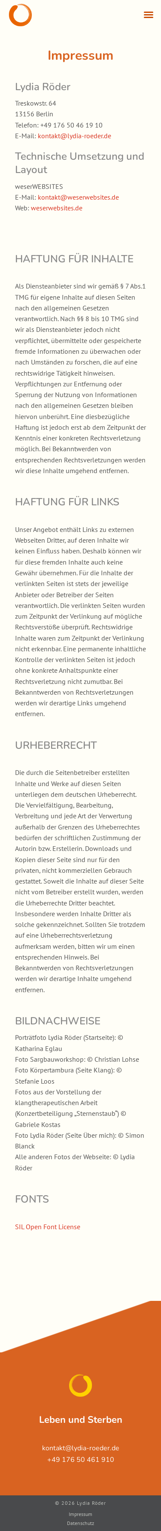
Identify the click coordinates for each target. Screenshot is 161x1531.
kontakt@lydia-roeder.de (74, 135)
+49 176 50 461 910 (80, 1459)
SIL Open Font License (47, 1226)
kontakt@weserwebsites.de (78, 197)
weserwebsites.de (56, 208)
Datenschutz (80, 1523)
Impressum (80, 1514)
